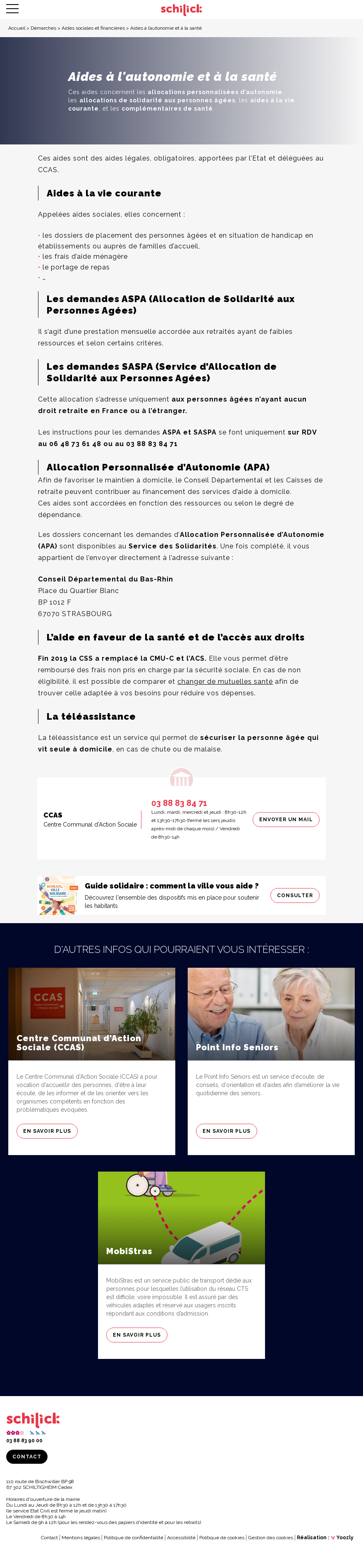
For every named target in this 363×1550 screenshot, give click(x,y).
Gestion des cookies (270, 1538)
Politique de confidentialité (133, 1538)
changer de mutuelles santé (225, 681)
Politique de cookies (221, 1538)
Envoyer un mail (286, 819)
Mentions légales (81, 1538)
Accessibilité (181, 1538)
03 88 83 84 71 (179, 803)
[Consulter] (181, 895)
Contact (26, 1457)
